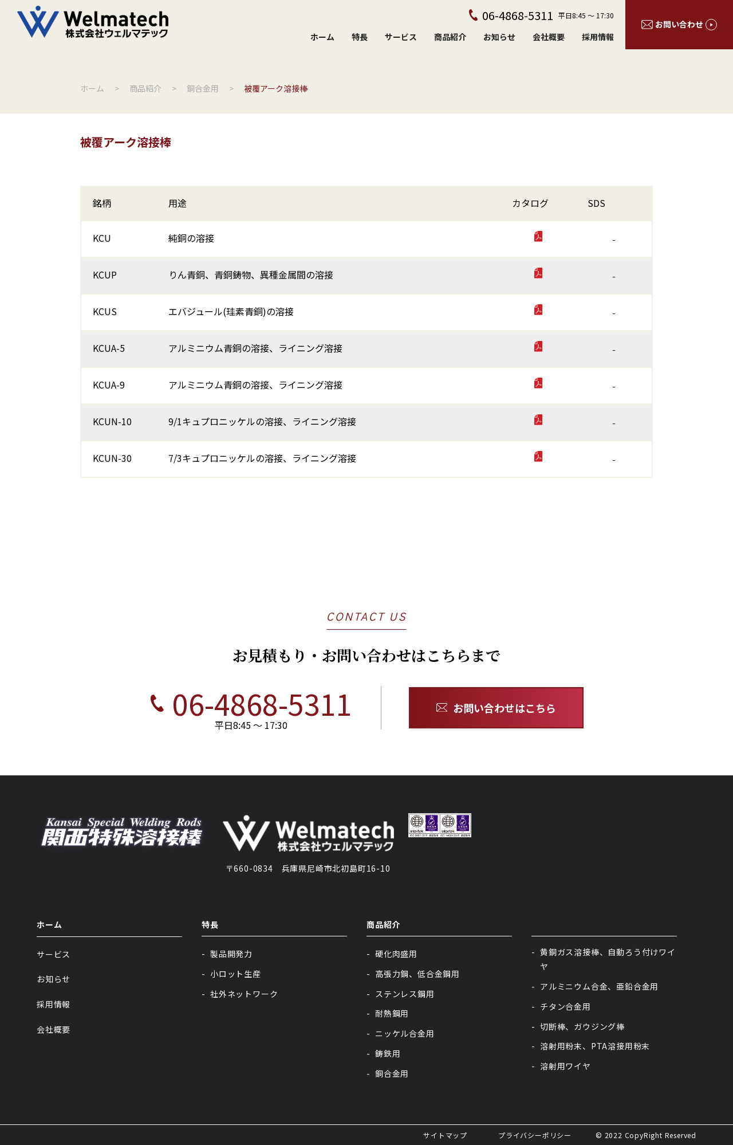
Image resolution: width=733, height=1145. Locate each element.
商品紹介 (450, 36)
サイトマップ (445, 1135)
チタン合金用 (565, 1006)
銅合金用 (392, 1073)
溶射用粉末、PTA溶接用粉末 (595, 1046)
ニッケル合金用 (405, 1033)
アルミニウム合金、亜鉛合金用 (599, 986)
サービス (401, 36)
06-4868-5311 (237, 703)
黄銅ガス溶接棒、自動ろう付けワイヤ (608, 959)
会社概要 (549, 36)
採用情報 (598, 36)
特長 (360, 36)
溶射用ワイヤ (565, 1066)
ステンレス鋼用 (405, 993)
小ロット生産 (235, 973)
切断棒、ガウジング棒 (582, 1026)
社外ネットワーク (244, 993)
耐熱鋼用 (392, 1013)
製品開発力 (231, 953)
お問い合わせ (679, 24)
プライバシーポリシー (535, 1135)
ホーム (322, 36)
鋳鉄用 (387, 1053)
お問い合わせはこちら (496, 707)
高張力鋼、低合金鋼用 (417, 973)
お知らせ (499, 36)
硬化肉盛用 (396, 953)
